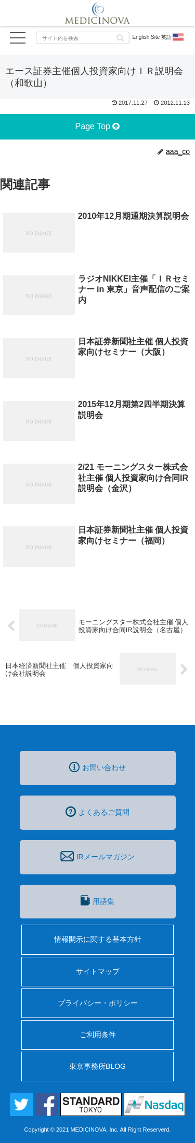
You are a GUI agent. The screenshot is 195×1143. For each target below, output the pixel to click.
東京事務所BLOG (97, 1066)
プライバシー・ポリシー (98, 1003)
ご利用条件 (98, 1034)
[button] (120, 37)
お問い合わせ (97, 767)
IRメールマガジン (97, 856)
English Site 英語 (158, 37)
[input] (82, 38)
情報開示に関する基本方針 (97, 939)
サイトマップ (98, 971)
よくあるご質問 (97, 811)
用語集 (97, 900)
